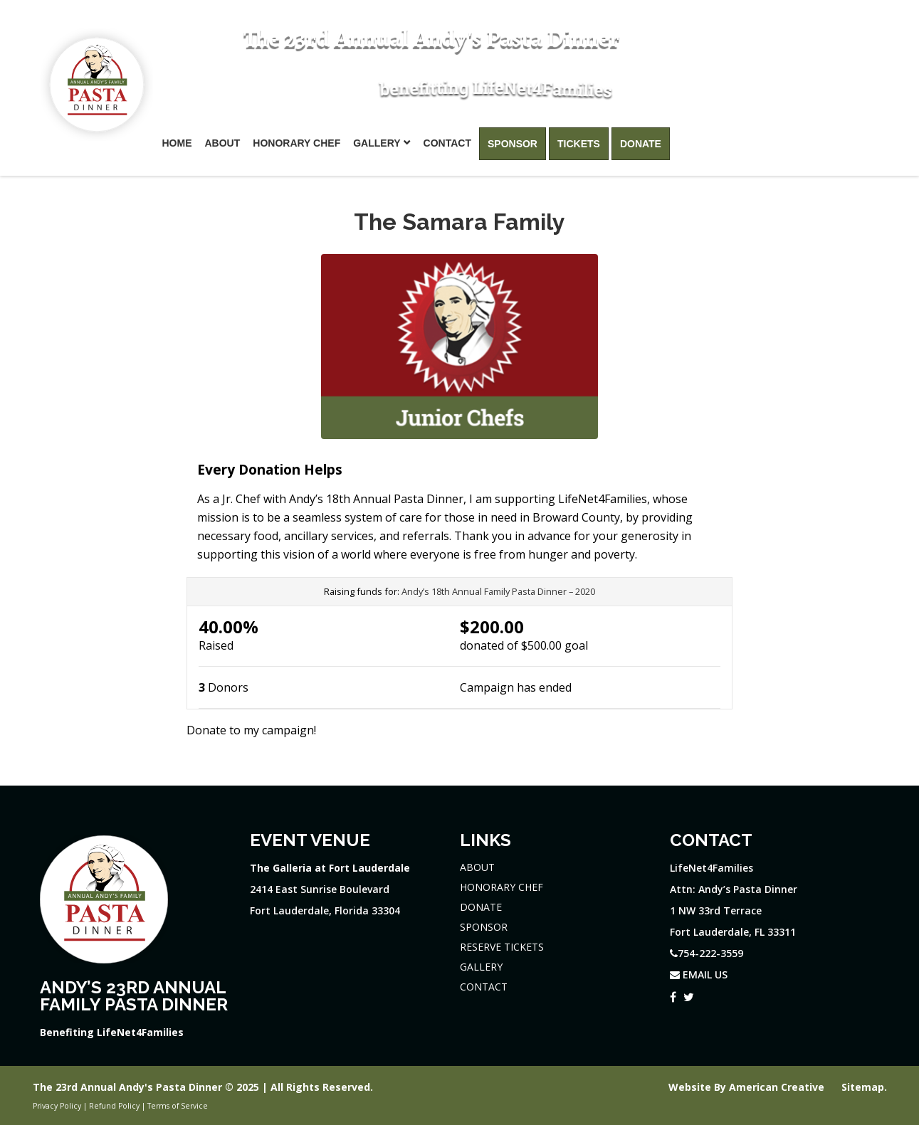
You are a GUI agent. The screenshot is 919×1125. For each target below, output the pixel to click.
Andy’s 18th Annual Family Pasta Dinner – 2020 (498, 591)
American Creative (778, 1087)
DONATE (481, 907)
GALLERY (481, 966)
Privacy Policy (57, 1106)
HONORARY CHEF (501, 887)
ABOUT (477, 867)
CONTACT (484, 986)
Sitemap (862, 1087)
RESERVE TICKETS (502, 947)
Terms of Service (177, 1106)
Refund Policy (114, 1106)
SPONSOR (484, 927)
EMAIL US (699, 974)
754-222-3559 (820, 44)
